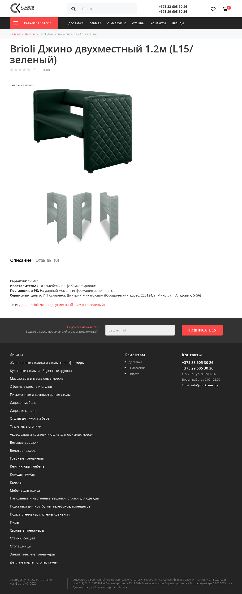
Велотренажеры (23, 451)
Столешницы (20, 546)
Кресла (16, 483)
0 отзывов (42, 70)
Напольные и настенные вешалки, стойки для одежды (54, 498)
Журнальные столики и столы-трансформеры (47, 363)
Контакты (158, 23)
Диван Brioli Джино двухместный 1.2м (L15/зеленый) (62, 304)
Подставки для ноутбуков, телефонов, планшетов (50, 506)
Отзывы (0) (47, 260)
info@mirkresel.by (204, 385)
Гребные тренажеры (27, 458)
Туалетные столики (25, 427)
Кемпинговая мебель (27, 467)
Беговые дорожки (24, 443)
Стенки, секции (22, 538)
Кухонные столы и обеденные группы (41, 371)
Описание (20, 260)
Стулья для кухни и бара (30, 419)
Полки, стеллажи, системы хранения (40, 514)
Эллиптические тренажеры (32, 554)
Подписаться (202, 330)
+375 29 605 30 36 (173, 11)
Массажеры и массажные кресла (37, 379)
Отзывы (138, 23)
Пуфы (14, 523)
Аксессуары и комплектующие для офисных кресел (52, 435)
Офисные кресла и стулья (31, 387)
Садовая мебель (23, 403)
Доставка (76, 23)
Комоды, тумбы (22, 475)
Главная (15, 34)
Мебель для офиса (25, 491)
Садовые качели (23, 411)
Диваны (30, 34)
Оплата (95, 23)
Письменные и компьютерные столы (40, 395)
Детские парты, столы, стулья (34, 562)
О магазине (116, 23)
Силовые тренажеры (27, 531)
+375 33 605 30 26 (173, 6)
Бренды (178, 23)
